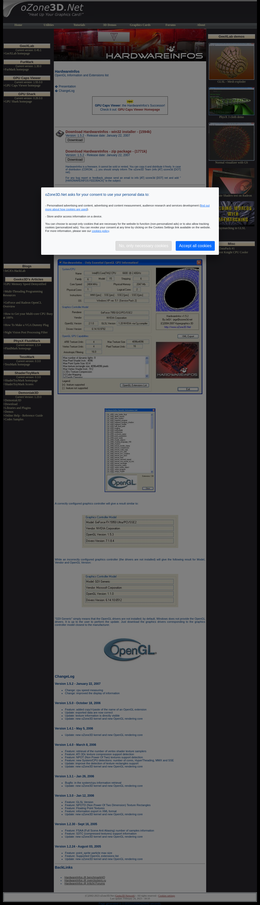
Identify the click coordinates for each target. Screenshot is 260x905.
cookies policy (100, 230)
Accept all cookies (195, 246)
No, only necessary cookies (143, 246)
